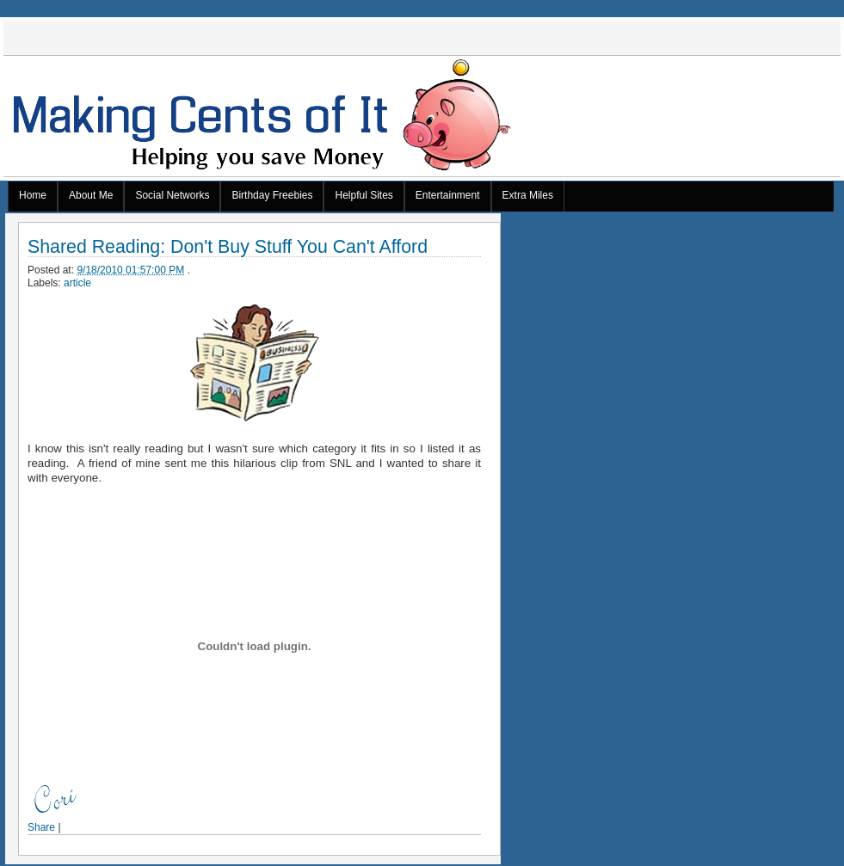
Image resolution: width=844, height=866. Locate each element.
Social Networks (172, 195)
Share (41, 827)
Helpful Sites (363, 195)
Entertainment (448, 195)
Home (32, 195)
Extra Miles (527, 195)
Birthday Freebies (271, 195)
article (77, 283)
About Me (91, 195)
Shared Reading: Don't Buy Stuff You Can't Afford (228, 247)
